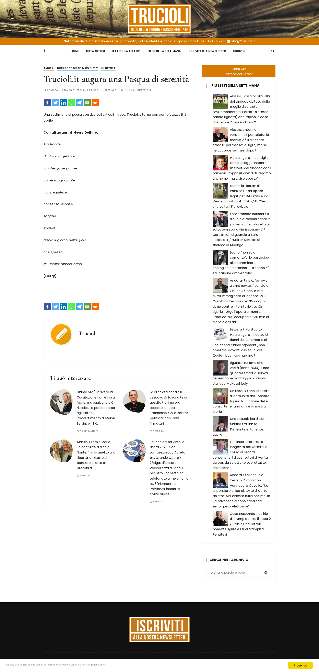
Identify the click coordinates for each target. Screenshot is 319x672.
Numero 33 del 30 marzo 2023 (77, 67)
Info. (131, 666)
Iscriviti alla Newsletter (207, 51)
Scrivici (239, 51)
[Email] (87, 101)
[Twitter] (55, 101)
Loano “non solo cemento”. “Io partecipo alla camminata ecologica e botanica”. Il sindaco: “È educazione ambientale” (241, 262)
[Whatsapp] (71, 101)
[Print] (95, 101)
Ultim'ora (108, 67)
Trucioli (113, 89)
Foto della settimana (164, 51)
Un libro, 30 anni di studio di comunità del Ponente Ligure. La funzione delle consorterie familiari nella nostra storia (241, 400)
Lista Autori (95, 51)
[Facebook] (47, 101)
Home (75, 51)
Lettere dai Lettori (126, 51)
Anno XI (49, 67)
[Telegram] (79, 101)
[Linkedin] (63, 101)
